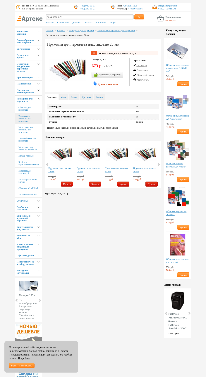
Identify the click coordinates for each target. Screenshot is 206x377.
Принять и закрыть (21, 365)
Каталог (50, 22)
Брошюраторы (25, 77)
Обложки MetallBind (28, 188)
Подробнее (24, 358)
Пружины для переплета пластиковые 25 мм (67, 35)
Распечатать (142, 79)
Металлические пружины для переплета (25, 129)
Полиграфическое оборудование (25, 262)
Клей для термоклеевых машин (28, 163)
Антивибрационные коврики (25, 41)
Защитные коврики (22, 32)
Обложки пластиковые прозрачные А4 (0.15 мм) (177, 68)
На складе (141, 65)
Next (40, 300)
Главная (49, 30)
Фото (63, 97)
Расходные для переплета (24, 99)
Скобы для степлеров (22, 208)
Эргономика (23, 48)
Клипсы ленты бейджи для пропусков (25, 246)
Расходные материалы (23, 271)
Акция (74, 97)
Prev (17, 300)
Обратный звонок (145, 75)
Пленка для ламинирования (25, 91)
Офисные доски (25, 255)
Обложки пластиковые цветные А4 (177, 261)
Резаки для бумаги (22, 56)
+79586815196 (129, 5)
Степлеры (22, 200)
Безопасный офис (23, 236)
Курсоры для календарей (24, 172)
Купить (67, 184)
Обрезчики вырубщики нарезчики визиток (23, 67)
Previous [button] (48, 164)
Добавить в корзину (107, 75)
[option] (60, 165)
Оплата (88, 22)
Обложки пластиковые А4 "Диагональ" (177, 117)
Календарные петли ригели (27, 180)
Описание (52, 97)
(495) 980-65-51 (87, 5)
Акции (113, 22)
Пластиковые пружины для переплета (24, 118)
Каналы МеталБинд (27, 194)
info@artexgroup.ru (167, 5)
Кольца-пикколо (26, 156)
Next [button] (158, 164)
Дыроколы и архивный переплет (23, 218)
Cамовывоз (142, 70)
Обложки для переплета (24, 108)
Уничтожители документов (25, 228)
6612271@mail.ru (167, 8)
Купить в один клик (108, 84)
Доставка (76, 22)
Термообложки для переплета (27, 139)
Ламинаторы (24, 83)
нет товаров (170, 20)
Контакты (101, 22)
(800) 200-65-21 (87, 8)
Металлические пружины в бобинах (27, 148)
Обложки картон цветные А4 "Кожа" (176, 165)
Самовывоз (63, 22)
